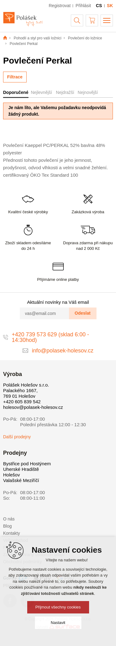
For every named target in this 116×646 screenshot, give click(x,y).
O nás (9, 518)
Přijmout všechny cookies (58, 607)
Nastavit (58, 622)
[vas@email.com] (44, 313)
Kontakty (11, 533)
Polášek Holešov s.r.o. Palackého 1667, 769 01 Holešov (26, 390)
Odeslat (82, 313)
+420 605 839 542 (22, 401)
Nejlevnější (41, 92)
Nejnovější (88, 92)
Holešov (11, 474)
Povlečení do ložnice (85, 38)
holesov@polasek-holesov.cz (33, 407)
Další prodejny (17, 436)
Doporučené (15, 92)
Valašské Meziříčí (21, 480)
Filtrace (15, 76)
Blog (7, 526)
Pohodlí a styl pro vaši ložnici (37, 38)
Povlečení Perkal (23, 44)
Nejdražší (65, 92)
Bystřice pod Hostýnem (27, 463)
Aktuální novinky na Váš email (58, 302)
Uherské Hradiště (21, 469)
